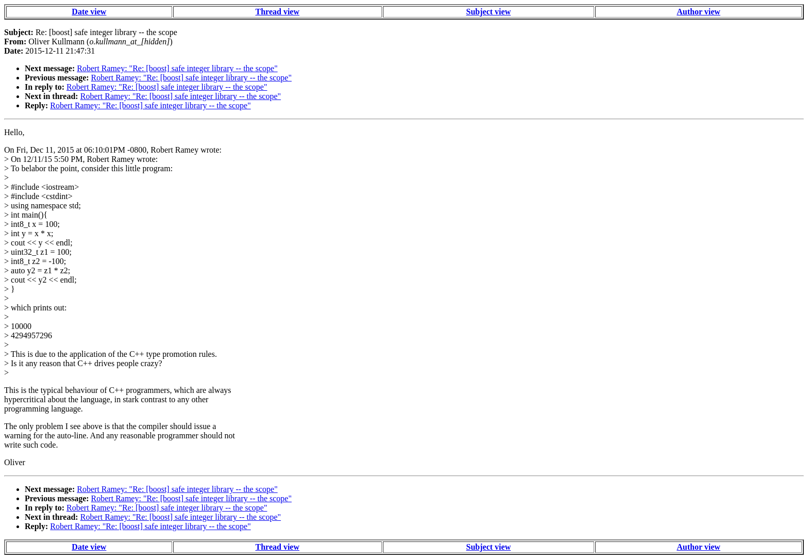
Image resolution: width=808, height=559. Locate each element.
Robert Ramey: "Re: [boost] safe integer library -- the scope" (177, 68)
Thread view (277, 11)
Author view (698, 11)
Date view (89, 11)
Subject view (488, 11)
